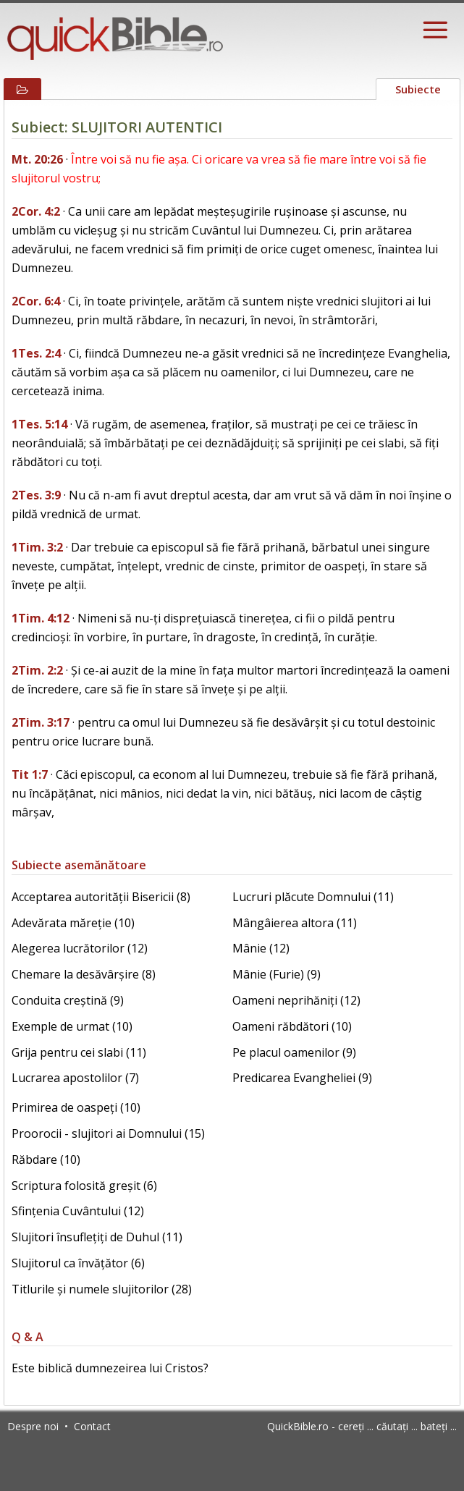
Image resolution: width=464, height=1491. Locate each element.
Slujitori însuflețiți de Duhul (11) (97, 1237)
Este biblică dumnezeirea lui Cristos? (110, 1368)
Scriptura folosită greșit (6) (84, 1186)
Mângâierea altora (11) (294, 923)
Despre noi (33, 1426)
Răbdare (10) (46, 1159)
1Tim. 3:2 (37, 547)
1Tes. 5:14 (39, 424)
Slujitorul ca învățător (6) (78, 1263)
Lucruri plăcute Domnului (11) (313, 897)
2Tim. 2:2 (37, 670)
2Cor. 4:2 (36, 211)
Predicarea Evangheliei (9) (302, 1078)
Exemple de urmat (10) (72, 1026)
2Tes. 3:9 (36, 495)
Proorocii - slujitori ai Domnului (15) (108, 1133)
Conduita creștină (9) (68, 1000)
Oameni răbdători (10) (292, 1026)
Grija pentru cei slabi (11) (79, 1052)
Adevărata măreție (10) (73, 923)
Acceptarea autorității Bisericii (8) (101, 897)
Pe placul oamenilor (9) (294, 1052)
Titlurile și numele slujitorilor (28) (102, 1289)
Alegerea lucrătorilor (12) (80, 948)
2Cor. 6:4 (36, 301)
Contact (92, 1426)
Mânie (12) (261, 948)
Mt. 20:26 (37, 159)
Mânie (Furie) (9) (276, 974)
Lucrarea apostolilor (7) (75, 1078)
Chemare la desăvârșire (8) (84, 974)
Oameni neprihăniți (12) (296, 1000)
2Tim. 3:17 (40, 722)
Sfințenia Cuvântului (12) (78, 1211)
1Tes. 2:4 (36, 353)
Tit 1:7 (30, 774)
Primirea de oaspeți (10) (76, 1107)
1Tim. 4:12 (40, 618)
